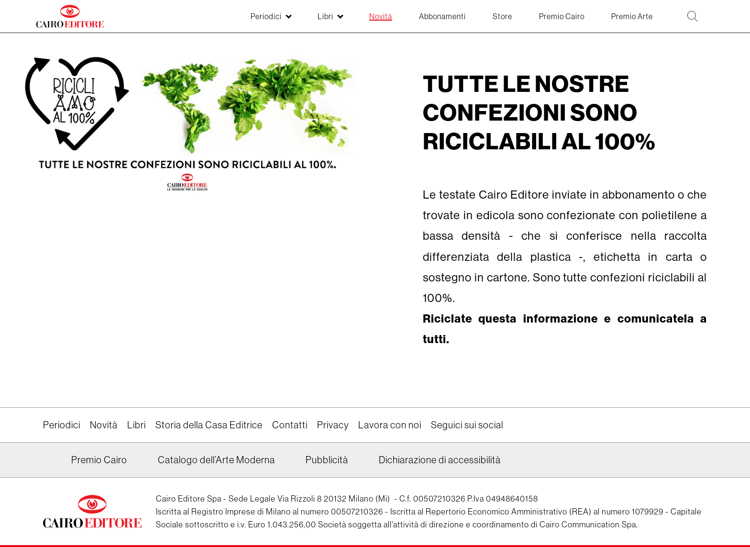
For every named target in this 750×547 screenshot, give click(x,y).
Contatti (290, 425)
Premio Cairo (99, 460)
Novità (104, 425)
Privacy (333, 425)
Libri (136, 425)
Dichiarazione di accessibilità (440, 460)
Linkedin (49, 463)
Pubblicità (327, 460)
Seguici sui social (467, 425)
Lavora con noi (389, 425)
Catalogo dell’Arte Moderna (216, 460)
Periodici (61, 425)
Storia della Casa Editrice (209, 425)
